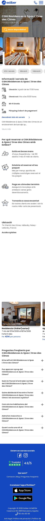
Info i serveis (9, 71)
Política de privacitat (22, 518)
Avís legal (8, 518)
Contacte (11, 477)
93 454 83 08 (24, 513)
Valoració (36, 71)
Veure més (6, 129)
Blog (18, 477)
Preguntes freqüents (29, 477)
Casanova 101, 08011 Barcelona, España (22, 511)
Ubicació (23, 71)
